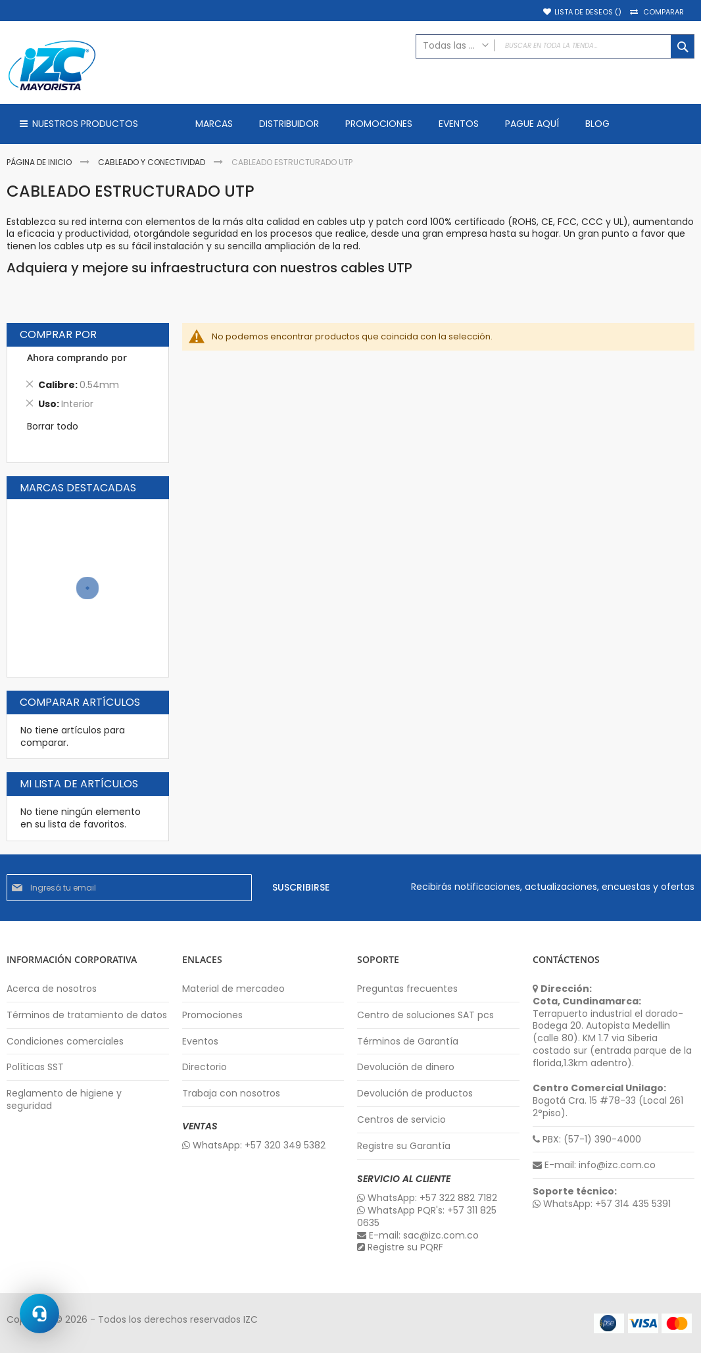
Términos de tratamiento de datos (87, 1015)
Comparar (663, 12)
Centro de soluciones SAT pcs (425, 1015)
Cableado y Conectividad (152, 162)
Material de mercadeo (233, 989)
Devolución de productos (415, 1093)
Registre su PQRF (400, 1247)
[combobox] (555, 46)
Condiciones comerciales (65, 1041)
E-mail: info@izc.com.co (594, 1165)
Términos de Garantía (407, 1041)
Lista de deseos (587, 12)
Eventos (200, 1041)
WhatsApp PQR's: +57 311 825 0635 (426, 1216)
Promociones (212, 1015)
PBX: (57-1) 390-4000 (587, 1139)
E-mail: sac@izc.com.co (418, 1235)
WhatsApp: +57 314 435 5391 (602, 1204)
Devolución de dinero (405, 1067)
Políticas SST (35, 1067)
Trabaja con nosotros (231, 1093)
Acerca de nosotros (52, 989)
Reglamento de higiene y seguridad (64, 1099)
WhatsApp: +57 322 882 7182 (427, 1198)
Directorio (204, 1067)
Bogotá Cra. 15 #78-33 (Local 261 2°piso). (608, 1100)
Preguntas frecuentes (407, 989)
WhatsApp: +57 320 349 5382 (254, 1145)
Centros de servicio (401, 1120)
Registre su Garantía (403, 1146)
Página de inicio (40, 162)
